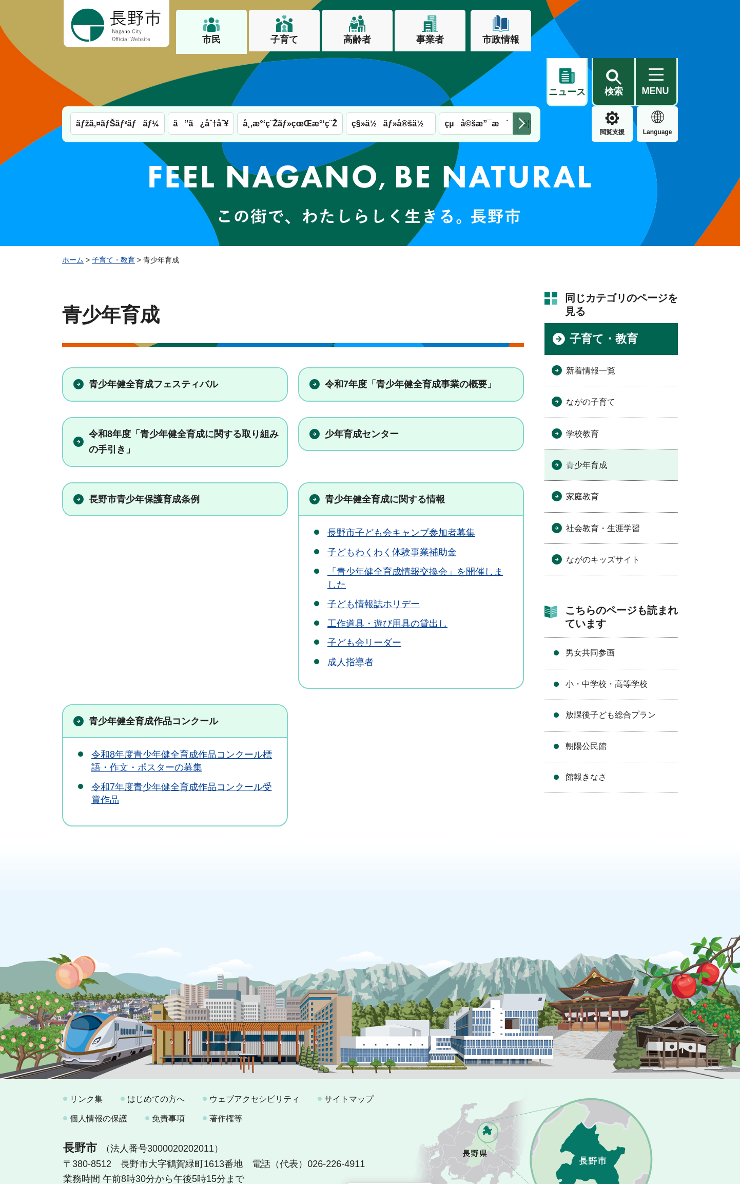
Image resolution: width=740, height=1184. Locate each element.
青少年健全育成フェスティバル (153, 331)
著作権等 (225, 1065)
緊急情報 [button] (657, 77)
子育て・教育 (113, 207)
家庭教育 (582, 443)
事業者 (430, 39)
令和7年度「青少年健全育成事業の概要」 (410, 331)
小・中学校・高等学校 (607, 631)
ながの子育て (590, 349)
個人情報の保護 (98, 1065)
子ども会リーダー (364, 590)
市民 (211, 39)
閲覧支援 (567, 79)
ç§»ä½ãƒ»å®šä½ (391, 70)
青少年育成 (586, 412)
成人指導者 (350, 609)
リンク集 (86, 1046)
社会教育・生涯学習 (603, 475)
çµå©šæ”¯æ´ (476, 70)
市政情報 (500, 39)
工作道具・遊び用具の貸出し (387, 571)
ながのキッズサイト (603, 506)
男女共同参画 (590, 599)
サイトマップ (349, 1046)
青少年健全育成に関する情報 (385, 446)
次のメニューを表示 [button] (522, 71)
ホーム (73, 207)
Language (612, 79)
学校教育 (582, 381)
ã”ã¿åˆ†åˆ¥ (201, 70)
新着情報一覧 (590, 317)
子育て (284, 39)
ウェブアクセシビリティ (254, 1046)
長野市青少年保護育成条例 (144, 446)
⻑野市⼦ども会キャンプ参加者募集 (401, 480)
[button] (613, 24)
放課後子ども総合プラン (611, 661)
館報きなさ (586, 724)
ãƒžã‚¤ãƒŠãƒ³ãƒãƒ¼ (117, 70)
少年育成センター (362, 381)
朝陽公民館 (586, 693)
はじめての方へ (156, 1046)
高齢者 (357, 39)
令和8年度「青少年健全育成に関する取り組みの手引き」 (184, 389)
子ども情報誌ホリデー (373, 551)
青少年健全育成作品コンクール (153, 668)
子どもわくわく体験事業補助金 (392, 499)
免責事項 (168, 1065)
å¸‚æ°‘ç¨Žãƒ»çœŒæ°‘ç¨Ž (290, 70)
